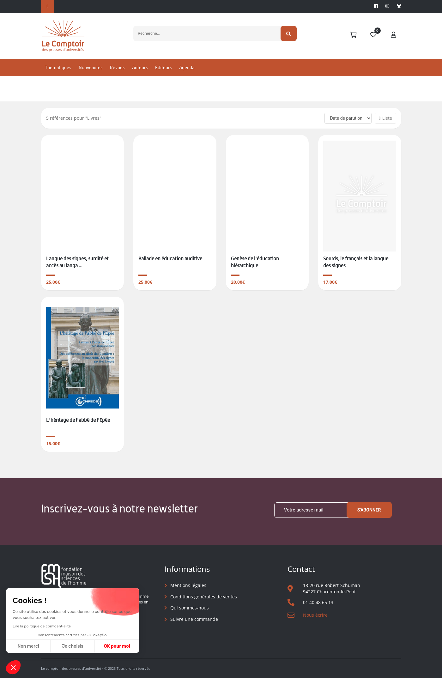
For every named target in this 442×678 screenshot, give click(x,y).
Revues (117, 67)
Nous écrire (315, 615)
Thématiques (58, 67)
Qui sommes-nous (189, 608)
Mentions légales (188, 585)
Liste (385, 118)
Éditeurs (163, 67)
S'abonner (369, 509)
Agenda (186, 67)
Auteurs (140, 67)
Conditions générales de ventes (203, 597)
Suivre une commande (194, 619)
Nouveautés (90, 67)
